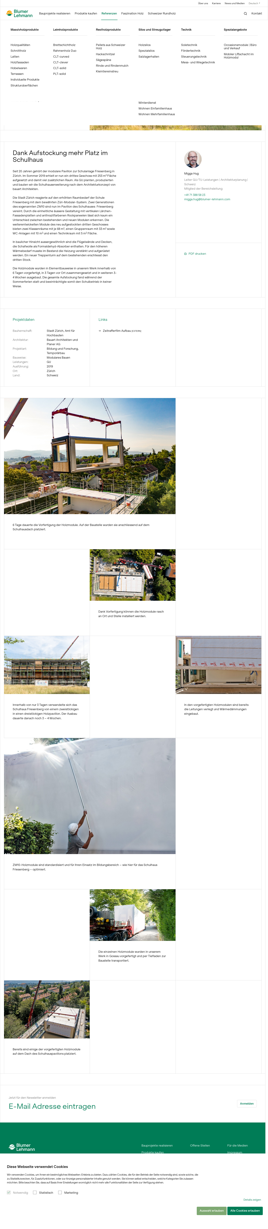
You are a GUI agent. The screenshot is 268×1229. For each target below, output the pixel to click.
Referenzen (109, 13)
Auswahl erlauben (212, 1210)
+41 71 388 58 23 (194, 195)
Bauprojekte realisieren (54, 13)
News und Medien (235, 3)
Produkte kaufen (86, 13)
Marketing (71, 1192)
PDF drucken (195, 254)
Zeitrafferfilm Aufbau (120, 330)
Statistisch (46, 1192)
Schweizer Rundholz (162, 13)
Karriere (216, 3)
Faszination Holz (132, 13)
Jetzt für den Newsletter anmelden (32, 1097)
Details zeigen (252, 1199)
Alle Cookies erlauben (245, 1210)
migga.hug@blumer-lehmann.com (207, 199)
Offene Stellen (200, 1145)
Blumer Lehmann (21, 23)
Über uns (203, 3)
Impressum (234, 1152)
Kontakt (256, 13)
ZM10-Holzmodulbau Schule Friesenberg (72, 23)
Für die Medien (237, 1145)
